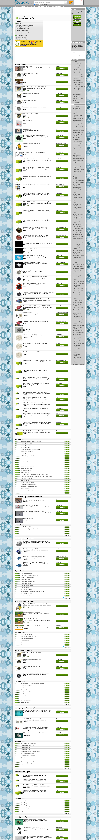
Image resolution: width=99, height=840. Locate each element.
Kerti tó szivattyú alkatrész (77, 172)
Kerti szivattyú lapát (21, 33)
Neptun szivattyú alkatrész (76, 286)
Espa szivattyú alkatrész (78, 325)
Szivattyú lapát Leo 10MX (29, 100)
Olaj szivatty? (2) (77, 72)
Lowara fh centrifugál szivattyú (28, 577)
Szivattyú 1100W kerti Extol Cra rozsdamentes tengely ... (37, 422)
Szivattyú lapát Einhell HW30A (31, 113)
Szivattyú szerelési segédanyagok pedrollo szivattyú (32, 683)
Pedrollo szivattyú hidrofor (27, 691)
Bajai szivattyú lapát (21, 37)
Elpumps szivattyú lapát (22, 38)
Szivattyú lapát (24, 6)
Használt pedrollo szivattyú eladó (28, 689)
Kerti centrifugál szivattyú (79, 174)
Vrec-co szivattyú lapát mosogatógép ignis (30, 449)
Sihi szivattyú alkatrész (78, 330)
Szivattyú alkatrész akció (26, 464)
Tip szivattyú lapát (77, 137)
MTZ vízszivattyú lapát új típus (31, 248)
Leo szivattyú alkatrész (78, 234)
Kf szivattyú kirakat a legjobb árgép (29, 490)
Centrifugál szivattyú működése (31, 548)
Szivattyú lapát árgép (25, 447)
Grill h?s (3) (75, 61)
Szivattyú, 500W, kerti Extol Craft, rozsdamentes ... (35, 408)
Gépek (16, 6)
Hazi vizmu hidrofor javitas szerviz (29, 636)
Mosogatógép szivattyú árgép (27, 745)
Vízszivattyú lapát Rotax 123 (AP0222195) (33, 262)
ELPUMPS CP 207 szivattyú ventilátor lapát (34, 152)
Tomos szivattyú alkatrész (78, 160)
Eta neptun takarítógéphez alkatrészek (29, 529)
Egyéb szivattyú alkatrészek (27, 457)
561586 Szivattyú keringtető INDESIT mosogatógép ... (36, 727)
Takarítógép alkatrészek (26, 533)
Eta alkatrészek (24, 531)
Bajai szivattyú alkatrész (78, 182)
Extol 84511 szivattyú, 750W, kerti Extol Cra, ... (34, 774)
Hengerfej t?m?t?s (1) (78, 74)
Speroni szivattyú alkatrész (77, 313)
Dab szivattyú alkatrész (78, 240)
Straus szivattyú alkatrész (78, 332)
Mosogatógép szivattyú (26, 747)
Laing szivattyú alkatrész (78, 264)
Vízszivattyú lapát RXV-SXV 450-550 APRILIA (34, 283)
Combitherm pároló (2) (78, 98)
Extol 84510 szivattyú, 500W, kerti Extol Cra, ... (34, 784)
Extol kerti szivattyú (25, 800)
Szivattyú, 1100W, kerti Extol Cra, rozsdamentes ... (35, 403)
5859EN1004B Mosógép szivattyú (31, 827)
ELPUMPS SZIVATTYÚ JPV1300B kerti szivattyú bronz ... (37, 298)
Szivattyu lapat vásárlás (26, 696)
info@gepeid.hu (23, 45)
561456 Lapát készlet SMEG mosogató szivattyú (35, 334)
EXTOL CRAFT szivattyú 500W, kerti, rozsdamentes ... (36, 383)
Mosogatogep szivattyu (26, 749)
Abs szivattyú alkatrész (78, 228)
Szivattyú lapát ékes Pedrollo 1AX (31, 666)
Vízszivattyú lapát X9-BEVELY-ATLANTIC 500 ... (35, 276)
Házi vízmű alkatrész (25, 642)
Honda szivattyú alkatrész (78, 266)
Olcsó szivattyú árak (25, 480)
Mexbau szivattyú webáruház (27, 488)
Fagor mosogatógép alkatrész (27, 753)
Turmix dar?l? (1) (77, 94)
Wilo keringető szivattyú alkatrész (28, 462)
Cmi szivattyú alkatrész (78, 238)
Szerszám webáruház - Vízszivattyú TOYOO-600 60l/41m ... (37, 305)
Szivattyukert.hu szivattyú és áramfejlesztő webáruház (33, 591)
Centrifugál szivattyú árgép (27, 579)
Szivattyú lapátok (27, 312)
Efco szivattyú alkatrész (78, 302)
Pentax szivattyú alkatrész (78, 290)
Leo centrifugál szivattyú (78, 244)
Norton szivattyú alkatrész (79, 300)
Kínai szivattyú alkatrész (78, 275)
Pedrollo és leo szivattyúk (27, 698)
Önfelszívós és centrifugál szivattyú (29, 486)
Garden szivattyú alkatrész (76, 247)
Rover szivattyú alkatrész (78, 180)
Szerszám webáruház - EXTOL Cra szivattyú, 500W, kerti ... (38, 360)
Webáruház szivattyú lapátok (27, 482)
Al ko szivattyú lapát (77, 141)
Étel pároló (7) (76, 100)
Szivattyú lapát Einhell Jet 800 (30, 73)
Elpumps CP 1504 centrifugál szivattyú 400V (34, 556)
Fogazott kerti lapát (25, 811)
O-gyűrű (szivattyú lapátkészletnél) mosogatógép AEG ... (37, 710)
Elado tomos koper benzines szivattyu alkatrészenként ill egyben (35, 474)
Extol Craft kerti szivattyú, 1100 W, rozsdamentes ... (35, 343)
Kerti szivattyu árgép (25, 807)
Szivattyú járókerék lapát (26, 443)
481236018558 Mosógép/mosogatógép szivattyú (34, 718)
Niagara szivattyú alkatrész (77, 361)
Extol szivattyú (24, 492)
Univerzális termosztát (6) (79, 86)
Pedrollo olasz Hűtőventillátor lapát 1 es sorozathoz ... (36, 673)
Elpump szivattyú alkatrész (77, 305)
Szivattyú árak (24, 766)
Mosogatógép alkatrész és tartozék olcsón (30, 751)
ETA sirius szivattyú (28, 499)
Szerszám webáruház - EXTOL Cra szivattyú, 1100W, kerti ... (38, 369)
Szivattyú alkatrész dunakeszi (27, 466)
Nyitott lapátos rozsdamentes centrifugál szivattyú (35, 541)
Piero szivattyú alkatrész (78, 364)
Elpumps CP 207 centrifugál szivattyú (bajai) (34, 562)
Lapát (19, 15)
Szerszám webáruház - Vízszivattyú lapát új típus (35, 227)
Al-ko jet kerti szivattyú (26, 478)
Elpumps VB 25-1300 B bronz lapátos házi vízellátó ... (36, 603)
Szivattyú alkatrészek (25, 460)
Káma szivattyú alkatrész (78, 281)
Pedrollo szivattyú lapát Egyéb (30, 80)
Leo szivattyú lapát (77, 139)
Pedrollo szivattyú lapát (22, 30)
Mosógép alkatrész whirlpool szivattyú (77, 188)
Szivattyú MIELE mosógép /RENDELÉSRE (34, 819)
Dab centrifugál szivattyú (78, 242)
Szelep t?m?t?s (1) (77, 69)
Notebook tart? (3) (77, 63)
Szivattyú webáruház (25, 595)
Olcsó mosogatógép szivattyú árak (28, 743)
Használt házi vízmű (25, 644)
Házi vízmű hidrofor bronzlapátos (31, 612)
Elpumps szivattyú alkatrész (27, 585)
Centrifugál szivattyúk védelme (28, 581)
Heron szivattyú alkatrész (78, 273)
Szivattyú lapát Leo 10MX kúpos (31, 93)
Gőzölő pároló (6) (77, 102)
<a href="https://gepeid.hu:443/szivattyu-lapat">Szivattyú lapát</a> (78, 55)
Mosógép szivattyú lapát (22, 35)
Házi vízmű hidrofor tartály (27, 638)
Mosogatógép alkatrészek (26, 757)
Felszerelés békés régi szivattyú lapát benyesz (31, 441)
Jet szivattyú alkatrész (78, 236)
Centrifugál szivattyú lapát (57, 6)
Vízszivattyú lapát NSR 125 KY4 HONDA (33, 270)
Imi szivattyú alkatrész (78, 224)
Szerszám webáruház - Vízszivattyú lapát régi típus (35, 235)
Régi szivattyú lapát (28, 66)
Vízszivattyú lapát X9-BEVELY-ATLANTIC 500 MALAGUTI (38, 292)
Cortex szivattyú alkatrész (78, 307)
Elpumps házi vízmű (25, 640)
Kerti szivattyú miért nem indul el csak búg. (31, 804)
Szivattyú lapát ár (27, 120)
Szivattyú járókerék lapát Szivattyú (31, 143)
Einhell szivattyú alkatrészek (27, 455)
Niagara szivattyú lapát (78, 147)
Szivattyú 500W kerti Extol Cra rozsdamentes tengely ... (36, 159)
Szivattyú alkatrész (25, 472)
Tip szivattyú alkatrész (26, 470)
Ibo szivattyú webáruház (26, 589)
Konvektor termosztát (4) (78, 82)
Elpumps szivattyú (25, 587)
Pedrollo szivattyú (25, 694)
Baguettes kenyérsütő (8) (78, 78)
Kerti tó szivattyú (25, 809)
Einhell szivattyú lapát (78, 132)
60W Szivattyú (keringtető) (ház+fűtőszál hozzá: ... (35, 732)
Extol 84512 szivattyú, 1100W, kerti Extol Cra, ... (35, 392)
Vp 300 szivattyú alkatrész (76, 221)
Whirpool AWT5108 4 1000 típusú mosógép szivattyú (36, 836)
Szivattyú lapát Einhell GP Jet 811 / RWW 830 (34, 86)
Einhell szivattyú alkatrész (76, 195)
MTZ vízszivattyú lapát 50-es (30, 242)
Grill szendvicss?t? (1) (78, 67)
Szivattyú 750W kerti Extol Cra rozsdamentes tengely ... (36, 167)
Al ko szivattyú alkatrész (26, 700)
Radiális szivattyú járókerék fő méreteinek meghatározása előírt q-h (36, 476)
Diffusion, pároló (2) (77, 84)
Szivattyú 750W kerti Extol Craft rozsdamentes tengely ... (37, 176)
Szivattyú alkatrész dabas (26, 468)
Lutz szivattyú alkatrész (78, 250)
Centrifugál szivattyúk (26, 583)
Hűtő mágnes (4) (76, 96)
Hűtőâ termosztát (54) (78, 92)
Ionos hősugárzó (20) (77, 80)
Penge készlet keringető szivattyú (28, 763)
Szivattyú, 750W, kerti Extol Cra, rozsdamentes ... (35, 779)
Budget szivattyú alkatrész (76, 340)
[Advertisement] (40, 11)
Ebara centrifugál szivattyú (27, 573)
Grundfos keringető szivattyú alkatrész (77, 208)
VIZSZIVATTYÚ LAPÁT (29, 328)
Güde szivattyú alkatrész (78, 283)
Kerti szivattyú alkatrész (78, 169)
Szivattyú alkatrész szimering (77, 261)
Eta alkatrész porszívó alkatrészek (28, 527)
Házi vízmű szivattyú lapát (22, 28)
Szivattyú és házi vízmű (26, 634)
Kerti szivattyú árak (25, 802)
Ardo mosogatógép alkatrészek (28, 755)
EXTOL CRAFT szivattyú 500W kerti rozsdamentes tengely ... (38, 413)
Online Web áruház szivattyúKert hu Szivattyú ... (35, 625)
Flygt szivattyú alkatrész (78, 268)
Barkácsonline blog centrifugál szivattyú (30, 575)
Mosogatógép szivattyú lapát (23, 32)
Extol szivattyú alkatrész (78, 158)
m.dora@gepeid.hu (32, 42)
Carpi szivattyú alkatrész (78, 338)
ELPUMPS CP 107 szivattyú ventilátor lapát (34, 135)
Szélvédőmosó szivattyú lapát (27, 451)
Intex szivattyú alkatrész (78, 255)
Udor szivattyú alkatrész (78, 319)
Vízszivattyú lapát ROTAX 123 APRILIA (33, 255)
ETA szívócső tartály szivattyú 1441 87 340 (33, 511)
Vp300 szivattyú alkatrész (78, 288)
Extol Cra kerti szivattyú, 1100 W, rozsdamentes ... (35, 377)
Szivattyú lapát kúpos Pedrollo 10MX (32, 659)
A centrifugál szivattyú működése (28, 484)
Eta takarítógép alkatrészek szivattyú (40, 6)
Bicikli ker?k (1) (76, 65)
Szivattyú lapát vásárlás (26, 445)
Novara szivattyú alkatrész (76, 346)
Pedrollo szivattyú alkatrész (27, 687)
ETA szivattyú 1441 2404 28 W (30, 505)
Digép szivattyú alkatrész (78, 343)
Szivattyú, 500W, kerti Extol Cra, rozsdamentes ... (35, 397)
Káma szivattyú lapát (77, 145)
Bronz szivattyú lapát (77, 150)
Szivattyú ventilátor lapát (78, 143)
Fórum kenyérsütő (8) (78, 76)
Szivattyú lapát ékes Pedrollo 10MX (32, 652)
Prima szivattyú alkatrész (78, 294)
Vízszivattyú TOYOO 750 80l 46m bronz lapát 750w (36, 321)
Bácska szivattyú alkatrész (76, 355)
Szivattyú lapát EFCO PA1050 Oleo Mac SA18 (34, 107)
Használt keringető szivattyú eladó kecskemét (31, 761)
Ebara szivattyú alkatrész (26, 593)
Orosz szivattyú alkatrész (78, 348)
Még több (67, 535)
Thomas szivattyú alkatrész (77, 335)
